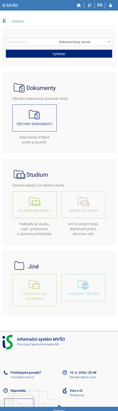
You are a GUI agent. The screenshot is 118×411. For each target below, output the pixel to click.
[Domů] (79, 5)
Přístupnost (77, 395)
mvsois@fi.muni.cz (22, 377)
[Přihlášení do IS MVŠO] (110, 5)
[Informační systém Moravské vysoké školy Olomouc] (10, 5)
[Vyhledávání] (89, 5)
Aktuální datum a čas (83, 377)
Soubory (18, 21)
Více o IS (76, 390)
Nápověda (18, 390)
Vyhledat (59, 54)
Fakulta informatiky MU (44, 344)
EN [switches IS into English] (99, 4)
